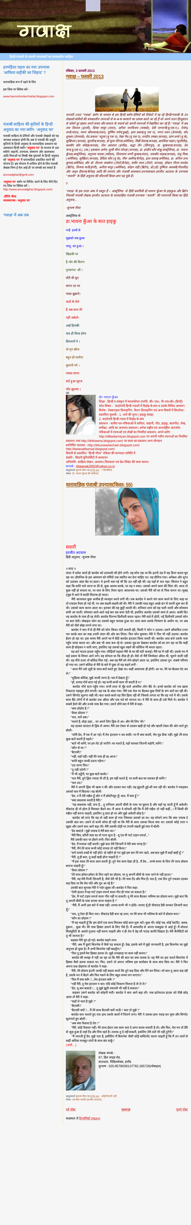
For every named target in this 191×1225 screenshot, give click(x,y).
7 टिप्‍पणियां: (107, 470)
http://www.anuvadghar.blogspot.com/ (28, 189)
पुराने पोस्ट (182, 1109)
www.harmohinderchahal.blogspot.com (28, 96)
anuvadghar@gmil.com (18, 174)
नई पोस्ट (70, 1109)
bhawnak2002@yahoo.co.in (95, 466)
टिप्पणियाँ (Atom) (89, 1118)
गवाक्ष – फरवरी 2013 (84, 76)
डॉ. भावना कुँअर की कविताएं (85, 473)
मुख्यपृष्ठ (125, 1109)
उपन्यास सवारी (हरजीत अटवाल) (87, 1099)
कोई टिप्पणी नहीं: (109, 1096)
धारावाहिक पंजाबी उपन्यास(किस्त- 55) (99, 484)
